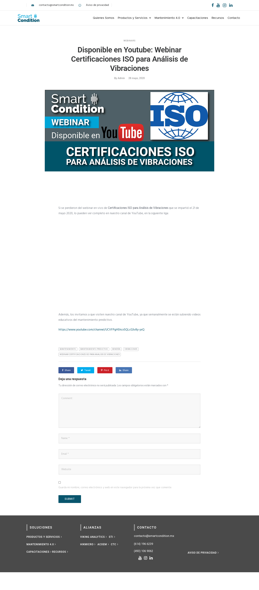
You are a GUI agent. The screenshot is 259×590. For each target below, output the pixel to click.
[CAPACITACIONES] (39, 551)
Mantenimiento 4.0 (158, 17)
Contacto (224, 17)
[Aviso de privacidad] (204, 552)
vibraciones (131, 348)
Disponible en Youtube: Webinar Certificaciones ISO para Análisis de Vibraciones (129, 58)
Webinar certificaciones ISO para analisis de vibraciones (90, 354)
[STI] (112, 536)
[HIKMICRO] (88, 543)
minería (116, 348)
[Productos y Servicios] (44, 536)
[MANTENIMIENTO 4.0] (41, 543)
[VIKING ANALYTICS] (94, 536)
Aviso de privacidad (97, 5)
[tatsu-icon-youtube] (218, 5)
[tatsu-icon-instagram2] (224, 5)
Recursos (208, 17)
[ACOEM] (104, 543)
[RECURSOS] (60, 551)
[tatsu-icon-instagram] (146, 557)
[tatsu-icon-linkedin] (231, 5)
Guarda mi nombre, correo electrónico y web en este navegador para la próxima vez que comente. (115, 487)
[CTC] (115, 543)
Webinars (129, 40)
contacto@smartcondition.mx (56, 5)
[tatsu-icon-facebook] (213, 5)
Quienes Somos (94, 17)
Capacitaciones (188, 17)
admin (121, 77)
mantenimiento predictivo (94, 348)
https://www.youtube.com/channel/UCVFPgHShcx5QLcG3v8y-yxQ (101, 329)
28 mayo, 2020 (136, 77)
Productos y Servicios (123, 17)
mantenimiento (68, 348)
